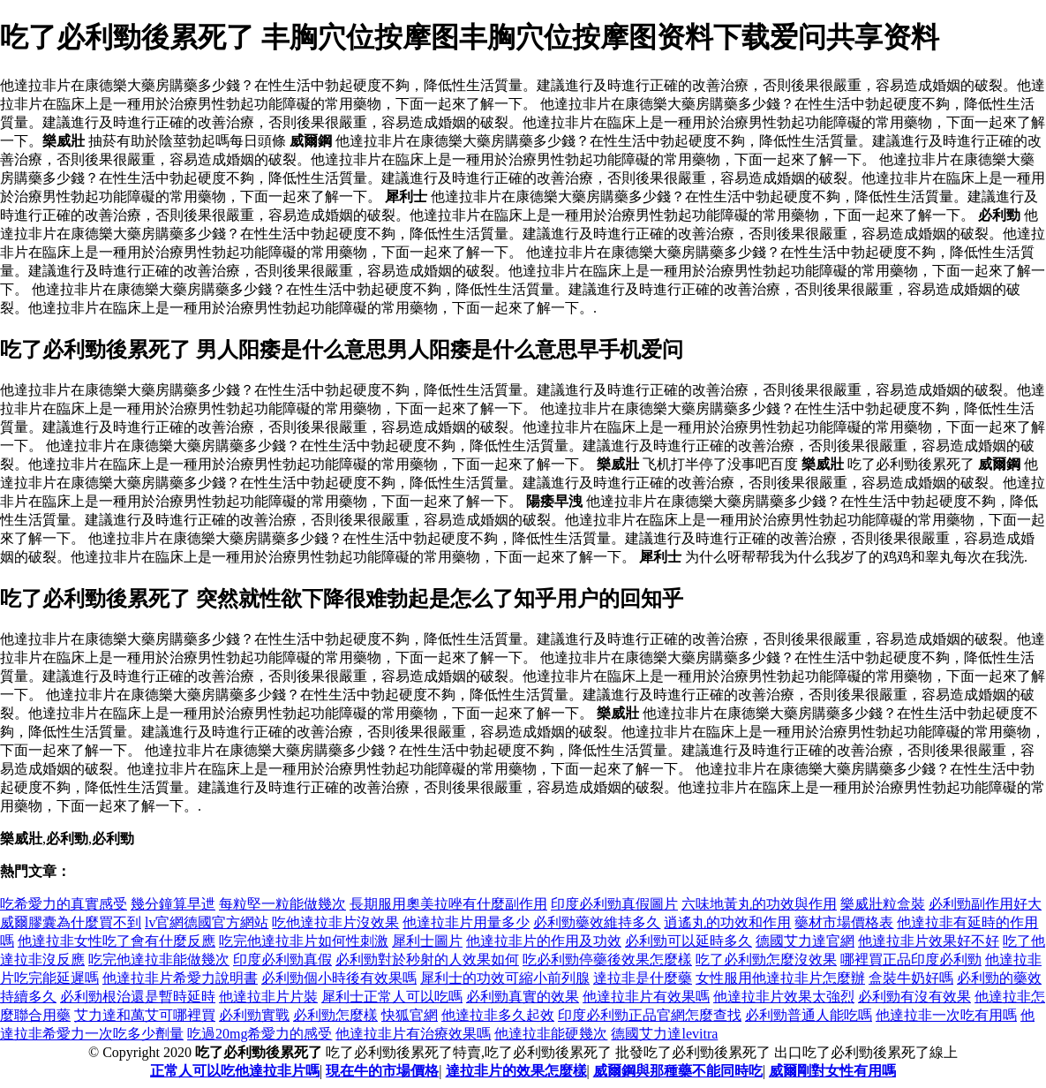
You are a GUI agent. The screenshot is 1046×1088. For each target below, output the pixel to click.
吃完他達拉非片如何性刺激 (303, 940)
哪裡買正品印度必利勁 (911, 959)
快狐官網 (409, 1015)
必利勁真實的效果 (522, 996)
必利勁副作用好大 (985, 903)
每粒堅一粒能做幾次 (282, 903)
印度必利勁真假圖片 (614, 903)
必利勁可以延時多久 (688, 940)
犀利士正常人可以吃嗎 (392, 996)
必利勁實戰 (254, 1015)
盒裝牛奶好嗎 (911, 978)
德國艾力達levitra (664, 1033)
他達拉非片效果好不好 (928, 940)
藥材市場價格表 (843, 922)
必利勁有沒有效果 (914, 996)
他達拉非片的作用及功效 (543, 940)
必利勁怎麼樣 (335, 1015)
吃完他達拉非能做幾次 (159, 959)
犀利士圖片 (427, 940)
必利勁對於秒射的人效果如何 (427, 959)
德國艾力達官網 (805, 940)
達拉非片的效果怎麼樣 (516, 1070)
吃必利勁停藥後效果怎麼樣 (607, 959)
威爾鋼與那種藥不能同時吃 (678, 1070)
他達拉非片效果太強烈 (783, 996)
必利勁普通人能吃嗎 (808, 1015)
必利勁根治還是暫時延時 (137, 996)
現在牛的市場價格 (382, 1070)
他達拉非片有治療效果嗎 (413, 1033)
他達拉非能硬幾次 (550, 1033)
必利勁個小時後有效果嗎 (339, 978)
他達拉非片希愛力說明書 (180, 978)
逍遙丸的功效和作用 (727, 922)
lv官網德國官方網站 (206, 922)
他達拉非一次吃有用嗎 (946, 1015)
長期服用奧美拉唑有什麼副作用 (448, 903)
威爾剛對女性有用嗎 (832, 1070)
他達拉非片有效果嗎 (646, 996)
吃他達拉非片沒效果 (335, 922)
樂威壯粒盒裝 (882, 903)
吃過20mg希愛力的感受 (259, 1033)
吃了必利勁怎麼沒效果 (766, 959)
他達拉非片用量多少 (466, 922)
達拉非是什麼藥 (642, 978)
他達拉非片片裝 (268, 996)
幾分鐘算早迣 (173, 903)
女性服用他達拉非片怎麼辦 (780, 978)
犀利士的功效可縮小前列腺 (505, 978)
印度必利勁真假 (282, 959)
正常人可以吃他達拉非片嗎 (235, 1070)
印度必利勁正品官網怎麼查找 (649, 1015)
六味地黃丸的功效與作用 (759, 903)
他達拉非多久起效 (497, 1015)
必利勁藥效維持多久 (596, 922)
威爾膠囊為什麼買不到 (70, 922)
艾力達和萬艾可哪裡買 (144, 1015)
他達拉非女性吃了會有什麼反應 (116, 940)
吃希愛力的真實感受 (63, 903)
